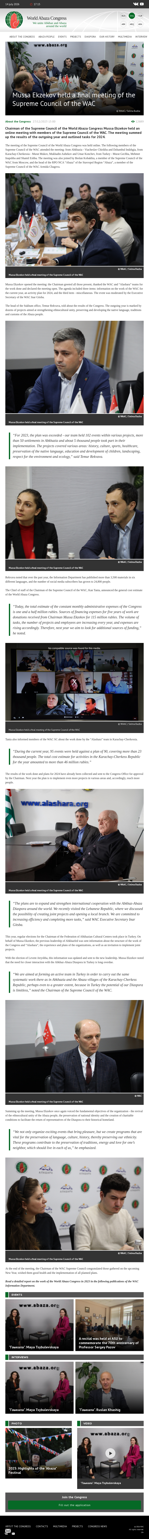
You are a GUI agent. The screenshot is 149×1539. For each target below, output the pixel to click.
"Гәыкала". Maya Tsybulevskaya (101, 1483)
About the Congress (22, 36)
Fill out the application (75, 1505)
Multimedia (125, 36)
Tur (140, 15)
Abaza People (46, 36)
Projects (75, 36)
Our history (107, 36)
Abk (123, 24)
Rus (124, 15)
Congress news (97, 1526)
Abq (132, 24)
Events (62, 36)
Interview (141, 36)
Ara (140, 24)
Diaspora (90, 36)
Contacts (42, 1526)
